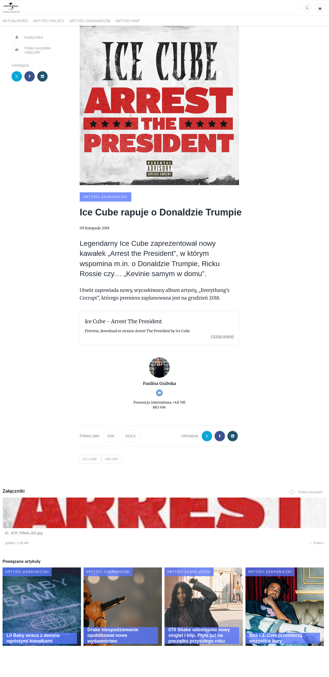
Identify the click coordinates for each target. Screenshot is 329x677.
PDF (111, 436)
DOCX (130, 436)
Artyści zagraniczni (89, 21)
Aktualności (15, 21)
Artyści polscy (48, 21)
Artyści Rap (127, 21)
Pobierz (70, 543)
